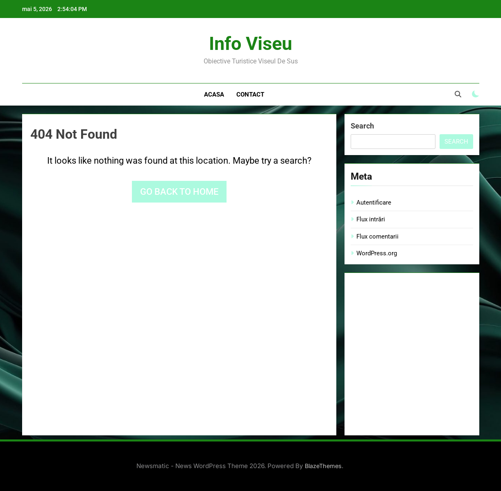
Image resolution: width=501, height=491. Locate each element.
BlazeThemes (323, 465)
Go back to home (179, 192)
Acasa (214, 94)
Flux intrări (370, 219)
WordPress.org (376, 253)
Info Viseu (250, 43)
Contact (250, 94)
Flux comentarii (377, 236)
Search (362, 126)
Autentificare (373, 202)
